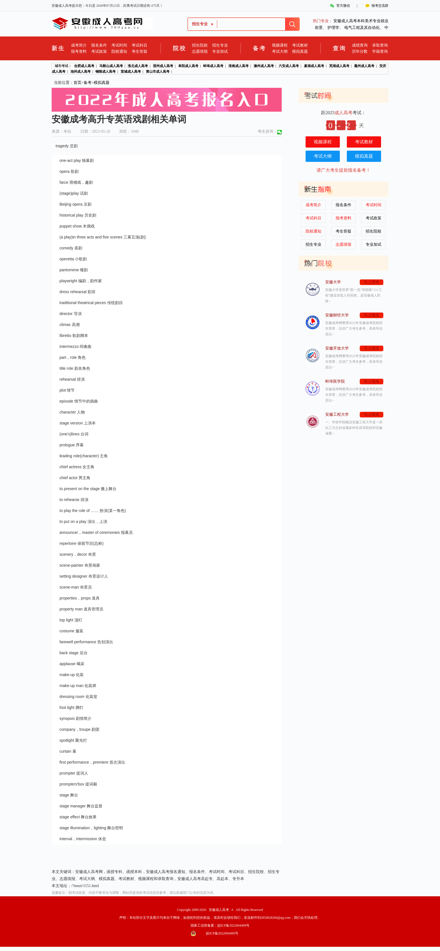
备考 (87, 83)
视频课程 (280, 45)
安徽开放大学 (337, 348)
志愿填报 (200, 51)
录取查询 (380, 45)
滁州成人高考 (264, 66)
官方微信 (343, 6)
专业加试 (220, 51)
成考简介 (79, 45)
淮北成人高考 (138, 66)
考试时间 (119, 45)
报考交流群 (380, 6)
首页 (77, 83)
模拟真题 (300, 51)
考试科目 (139, 45)
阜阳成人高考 (188, 66)
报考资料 (79, 51)
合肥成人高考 (84, 66)
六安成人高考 (289, 66)
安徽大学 (333, 282)
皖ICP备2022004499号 (233, 925)
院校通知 (119, 51)
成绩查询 (360, 45)
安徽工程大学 (337, 414)
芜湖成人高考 (339, 66)
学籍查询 (380, 51)
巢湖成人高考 (314, 66)
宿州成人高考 (163, 66)
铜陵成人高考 (105, 71)
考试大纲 (280, 51)
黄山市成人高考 (157, 71)
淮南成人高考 (238, 66)
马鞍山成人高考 (111, 66)
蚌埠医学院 (335, 381)
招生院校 (200, 45)
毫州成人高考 (364, 66)
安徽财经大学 (337, 315)
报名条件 (99, 45)
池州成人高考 (80, 71)
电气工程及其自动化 (362, 28)
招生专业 (220, 45)
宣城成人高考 (131, 71)
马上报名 (371, 282)
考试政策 (99, 51)
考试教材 (300, 45)
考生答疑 (139, 51)
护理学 (333, 28)
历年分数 (360, 51)
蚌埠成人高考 (213, 66)
